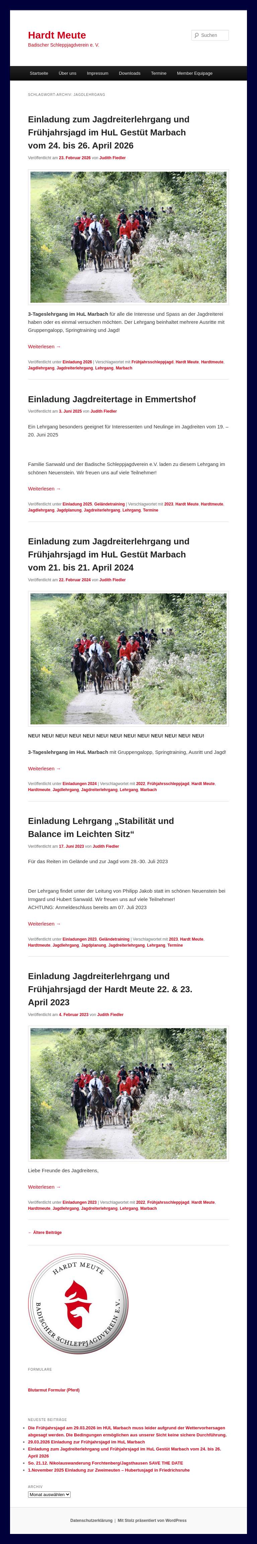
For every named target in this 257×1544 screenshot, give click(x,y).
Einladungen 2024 (80, 783)
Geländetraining (109, 504)
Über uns (67, 73)
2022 (140, 783)
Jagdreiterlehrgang (75, 368)
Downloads (129, 73)
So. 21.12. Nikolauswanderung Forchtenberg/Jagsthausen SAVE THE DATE (105, 1463)
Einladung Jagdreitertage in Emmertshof (112, 399)
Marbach (124, 368)
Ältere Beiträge (45, 1232)
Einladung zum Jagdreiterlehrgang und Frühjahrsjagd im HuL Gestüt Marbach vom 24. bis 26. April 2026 (109, 132)
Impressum (97, 73)
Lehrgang (104, 368)
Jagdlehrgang (41, 368)
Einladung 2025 (77, 504)
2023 (168, 504)
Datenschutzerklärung (91, 1520)
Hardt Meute (57, 35)
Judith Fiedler (112, 158)
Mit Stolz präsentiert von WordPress (152, 1520)
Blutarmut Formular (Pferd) (54, 1390)
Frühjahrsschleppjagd (152, 362)
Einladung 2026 (77, 362)
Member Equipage (194, 73)
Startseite (39, 73)
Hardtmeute (212, 362)
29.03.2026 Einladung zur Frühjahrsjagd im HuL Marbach (86, 1441)
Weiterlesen (44, 346)
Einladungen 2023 (80, 939)
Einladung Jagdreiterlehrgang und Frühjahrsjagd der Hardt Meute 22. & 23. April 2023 (110, 989)
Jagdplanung (69, 510)
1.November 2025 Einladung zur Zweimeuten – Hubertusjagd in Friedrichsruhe (109, 1470)
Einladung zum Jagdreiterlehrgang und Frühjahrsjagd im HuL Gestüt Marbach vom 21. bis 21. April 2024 (109, 554)
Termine (158, 73)
